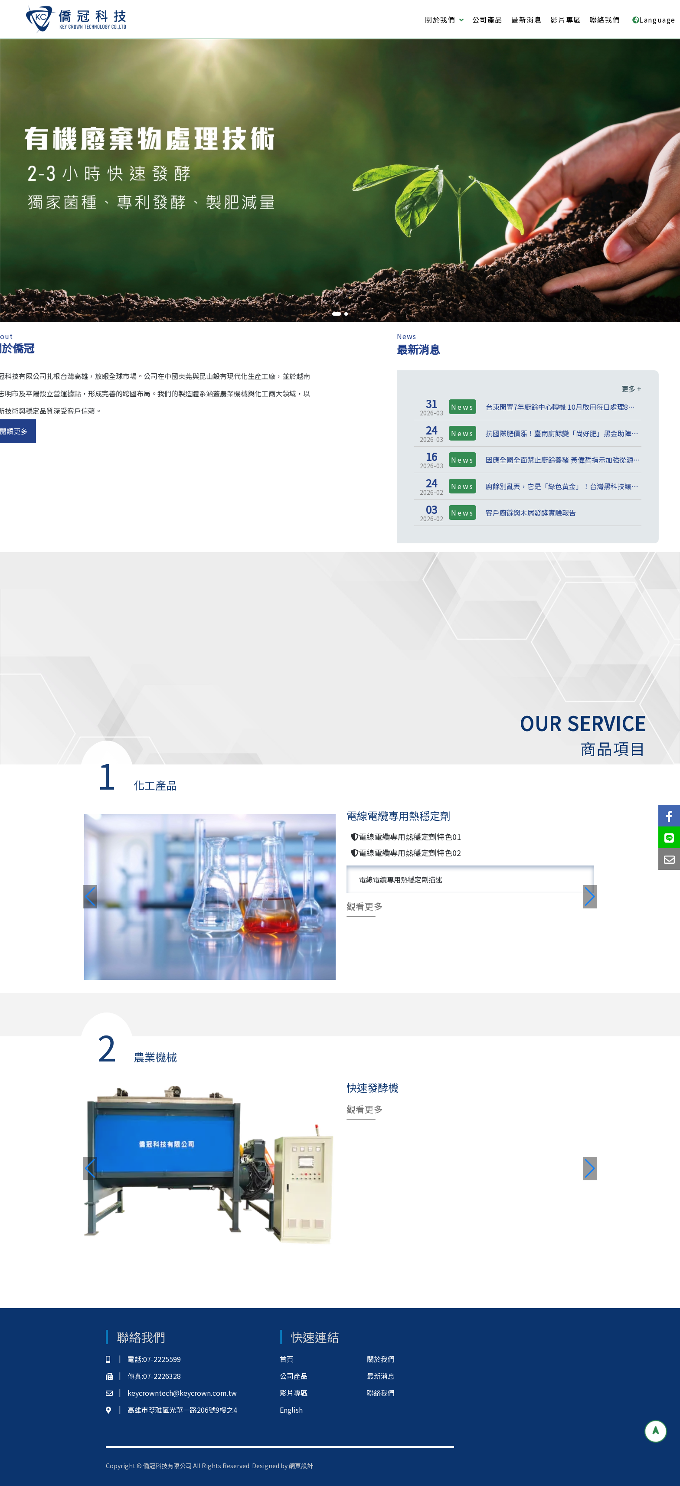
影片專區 (565, 19)
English (291, 1409)
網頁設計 (301, 1465)
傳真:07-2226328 (143, 1376)
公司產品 (487, 19)
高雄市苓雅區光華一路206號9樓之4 (171, 1410)
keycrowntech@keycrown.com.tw (171, 1393)
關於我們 (381, 1359)
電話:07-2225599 (143, 1359)
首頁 (287, 1359)
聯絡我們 (605, 19)
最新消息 (526, 19)
